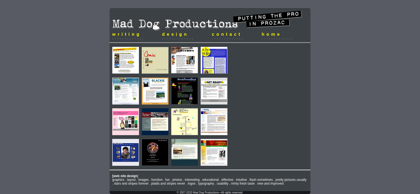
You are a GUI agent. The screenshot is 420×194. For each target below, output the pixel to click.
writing (126, 34)
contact (227, 34)
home (272, 34)
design (175, 34)
